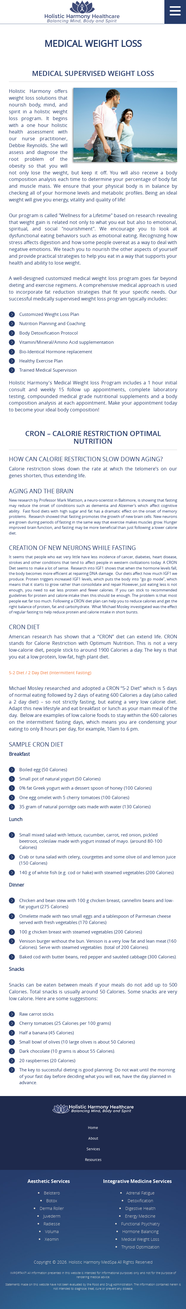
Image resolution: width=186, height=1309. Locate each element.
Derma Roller (52, 1208)
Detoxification (140, 1200)
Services (93, 1148)
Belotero (52, 1193)
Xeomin (52, 1239)
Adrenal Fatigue (140, 1193)
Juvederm (51, 1216)
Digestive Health (140, 1208)
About (93, 1138)
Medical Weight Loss (140, 1239)
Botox (51, 1200)
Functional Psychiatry (140, 1224)
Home (93, 1127)
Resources (93, 1159)
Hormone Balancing (140, 1231)
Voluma (52, 1231)
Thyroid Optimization (140, 1247)
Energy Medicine (140, 1216)
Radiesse (52, 1224)
